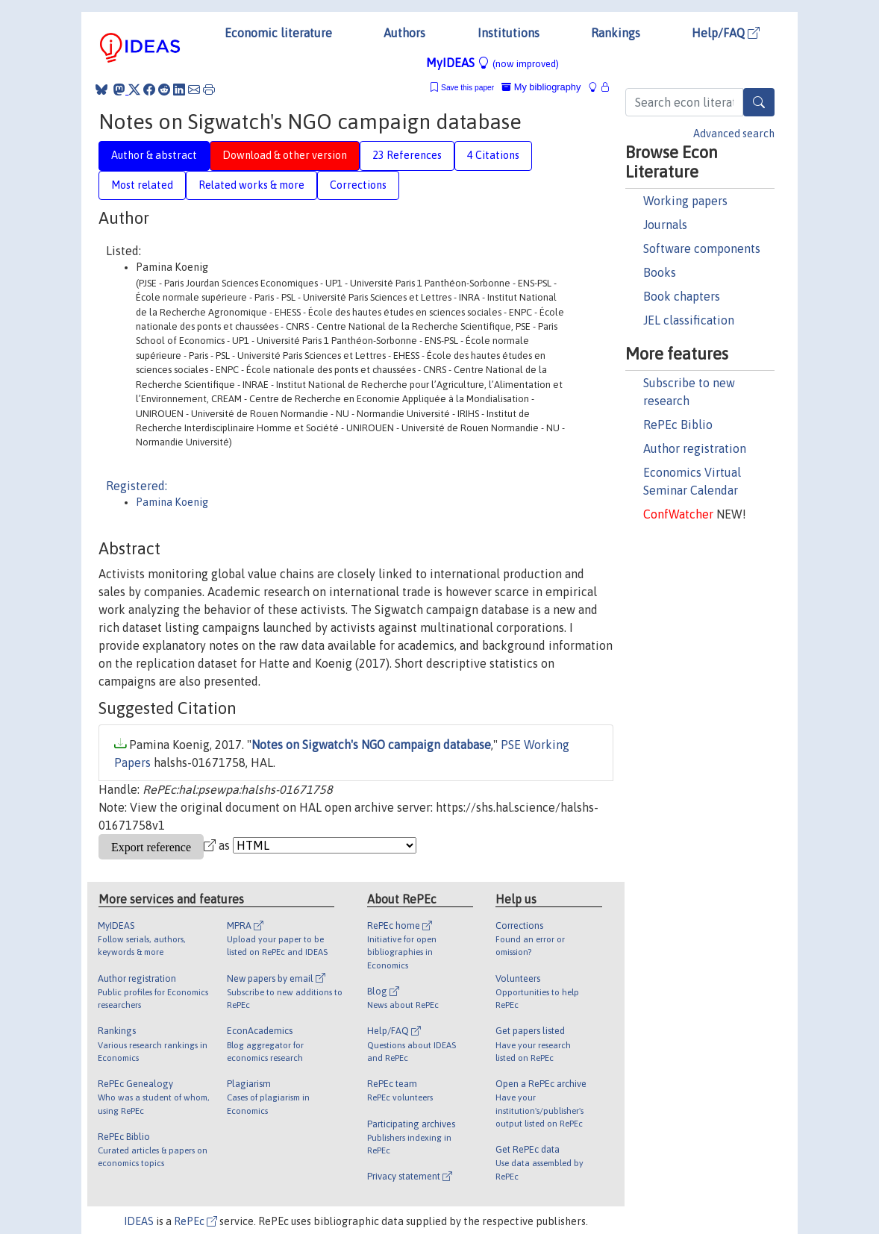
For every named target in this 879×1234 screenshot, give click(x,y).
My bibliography (541, 87)
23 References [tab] (407, 155)
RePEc (195, 1221)
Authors (404, 33)
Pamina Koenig (172, 502)
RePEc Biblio (678, 424)
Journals (665, 224)
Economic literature (278, 33)
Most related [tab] (142, 185)
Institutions (508, 33)
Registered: (136, 485)
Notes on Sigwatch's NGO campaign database (371, 744)
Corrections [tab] (358, 185)
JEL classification (688, 320)
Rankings (615, 33)
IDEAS (139, 1221)
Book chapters (681, 296)
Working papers (685, 200)
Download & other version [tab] (284, 155)
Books (659, 272)
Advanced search (734, 134)
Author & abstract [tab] (154, 155)
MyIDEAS (492, 62)
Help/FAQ (726, 33)
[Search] (759, 102)
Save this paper (467, 88)
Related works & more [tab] (251, 185)
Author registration (694, 448)
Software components (701, 248)
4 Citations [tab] (493, 155)
